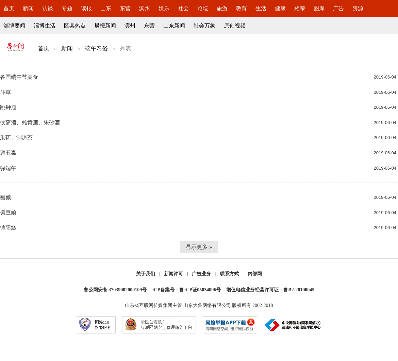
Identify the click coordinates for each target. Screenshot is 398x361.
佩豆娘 (8, 213)
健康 (280, 8)
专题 (67, 8)
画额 (5, 197)
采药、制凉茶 (16, 137)
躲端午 (8, 168)
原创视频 (235, 26)
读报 (86, 8)
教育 (241, 8)
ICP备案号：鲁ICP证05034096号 (186, 289)
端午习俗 (96, 48)
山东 (105, 8)
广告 (338, 8)
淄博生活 (44, 26)
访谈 (47, 8)
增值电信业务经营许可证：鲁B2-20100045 (270, 289)
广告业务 (201, 273)
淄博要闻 (14, 26)
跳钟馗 (8, 107)
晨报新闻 (105, 26)
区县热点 (75, 26)
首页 (8, 8)
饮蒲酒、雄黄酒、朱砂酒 (30, 122)
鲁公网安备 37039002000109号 (115, 289)
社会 (183, 8)
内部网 (255, 273)
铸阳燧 (8, 227)
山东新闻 (174, 26)
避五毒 (8, 153)
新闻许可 (173, 273)
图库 (319, 8)
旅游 (222, 8)
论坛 (202, 8)
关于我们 (145, 273)
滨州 (144, 8)
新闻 (28, 8)
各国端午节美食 (19, 77)
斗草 (5, 92)
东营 (125, 8)
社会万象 (204, 26)
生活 (260, 8)
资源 (357, 8)
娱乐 (164, 8)
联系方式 (229, 273)
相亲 (299, 8)
